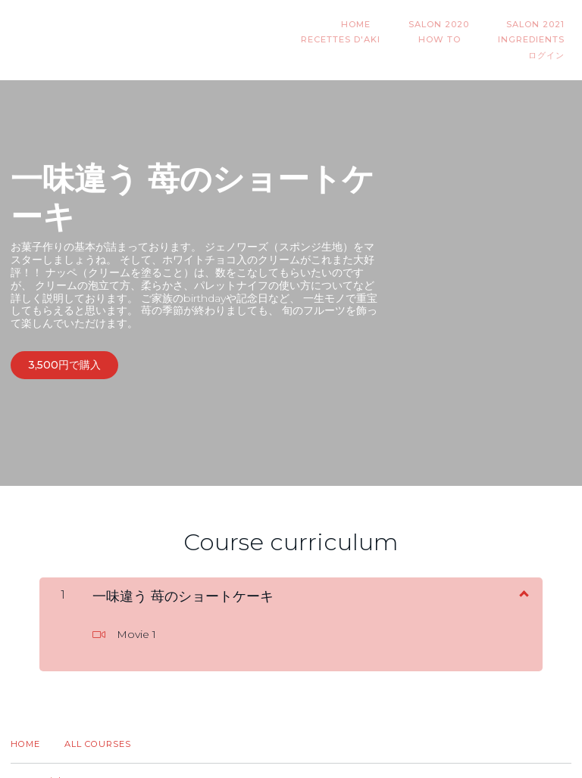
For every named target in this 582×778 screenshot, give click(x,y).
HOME (285, 24)
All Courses (97, 723)
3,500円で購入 (64, 349)
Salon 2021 (438, 24)
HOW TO (398, 40)
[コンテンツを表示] (522, 572)
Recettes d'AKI (531, 24)
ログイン (553, 40)
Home (25, 723)
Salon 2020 (354, 24)
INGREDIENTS (477, 40)
